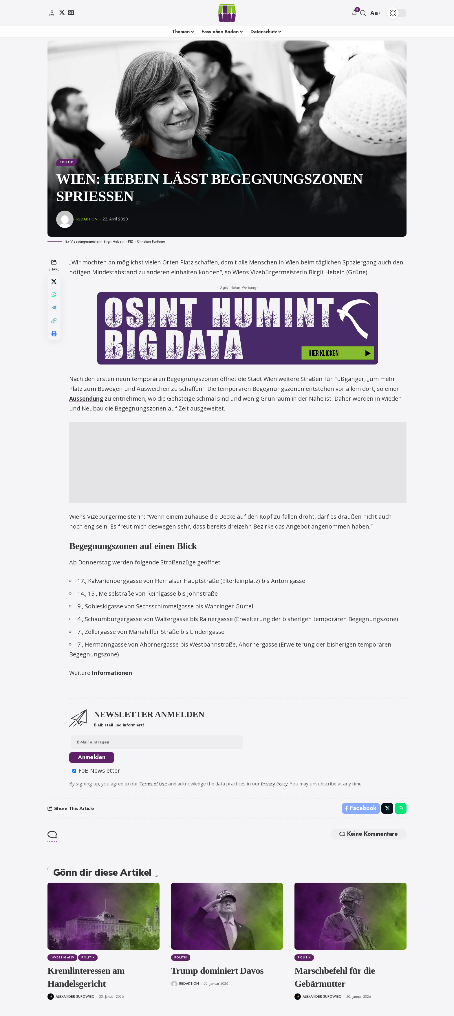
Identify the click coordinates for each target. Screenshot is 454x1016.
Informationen (115, 674)
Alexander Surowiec (75, 998)
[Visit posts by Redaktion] (65, 220)
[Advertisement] (238, 463)
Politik (67, 162)
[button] (52, 13)
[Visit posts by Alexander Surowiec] (50, 998)
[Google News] (71, 12)
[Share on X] (54, 283)
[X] (62, 12)
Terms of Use (155, 786)
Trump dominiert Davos (217, 973)
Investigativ (62, 960)
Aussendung (88, 400)
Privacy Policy (277, 786)
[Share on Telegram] (54, 311)
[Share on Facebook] (359, 811)
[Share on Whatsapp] (54, 297)
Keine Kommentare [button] (365, 837)
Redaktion (88, 220)
